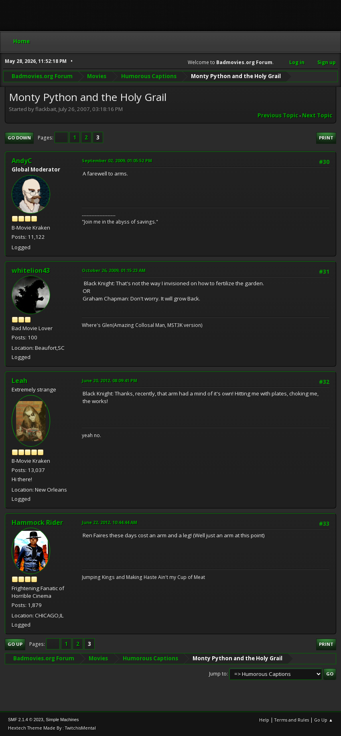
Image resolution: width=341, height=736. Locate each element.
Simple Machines (62, 719)
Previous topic (278, 115)
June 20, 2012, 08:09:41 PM (109, 380)
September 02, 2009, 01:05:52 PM (117, 160)
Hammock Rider (37, 522)
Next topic (317, 115)
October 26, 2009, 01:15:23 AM (114, 270)
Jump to (218, 673)
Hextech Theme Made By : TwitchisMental (52, 728)
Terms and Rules (291, 720)
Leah (19, 380)
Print (326, 138)
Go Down (19, 138)
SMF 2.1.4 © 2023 (25, 719)
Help (264, 720)
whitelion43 (31, 270)
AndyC (22, 160)
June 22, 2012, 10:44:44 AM (109, 522)
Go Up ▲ (323, 720)
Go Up (15, 644)
